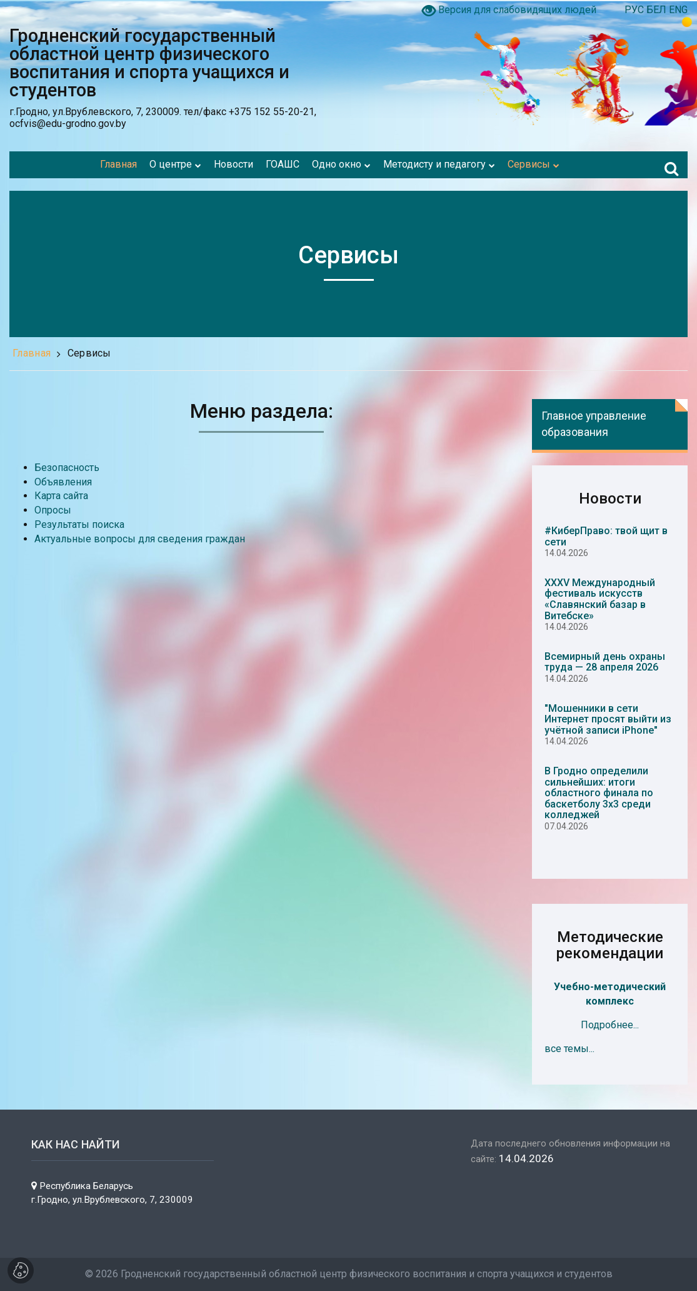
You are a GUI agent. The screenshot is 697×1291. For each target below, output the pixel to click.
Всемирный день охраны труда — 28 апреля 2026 (604, 662)
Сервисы (89, 353)
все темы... (569, 1049)
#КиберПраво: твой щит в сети (606, 536)
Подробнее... (610, 1025)
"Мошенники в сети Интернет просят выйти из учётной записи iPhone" (607, 719)
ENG (678, 10)
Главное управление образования (593, 424)
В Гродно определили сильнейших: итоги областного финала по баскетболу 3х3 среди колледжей (598, 793)
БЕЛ (657, 10)
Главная (32, 353)
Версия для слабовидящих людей (517, 10)
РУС (635, 10)
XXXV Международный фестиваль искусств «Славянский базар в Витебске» (599, 599)
